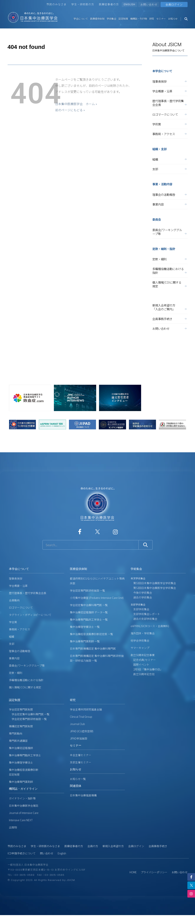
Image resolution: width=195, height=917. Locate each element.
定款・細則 (170, 259)
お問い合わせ (148, 4)
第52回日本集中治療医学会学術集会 (153, 588)
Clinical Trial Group (81, 717)
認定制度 (123, 18)
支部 (170, 169)
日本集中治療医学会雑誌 (23, 805)
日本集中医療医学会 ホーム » (76, 104)
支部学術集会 (140, 609)
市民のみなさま (56, 4)
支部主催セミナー (80, 762)
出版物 (13, 827)
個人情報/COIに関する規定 (170, 284)
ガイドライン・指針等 (22, 798)
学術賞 (170, 124)
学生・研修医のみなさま (45, 846)
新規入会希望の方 (113, 846)
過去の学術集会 (141, 597)
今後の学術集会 (141, 592)
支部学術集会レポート (145, 614)
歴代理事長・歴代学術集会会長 (170, 103)
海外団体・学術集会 (143, 633)
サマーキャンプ (140, 648)
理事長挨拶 (170, 81)
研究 (151, 18)
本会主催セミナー (80, 755)
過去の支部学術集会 (144, 619)
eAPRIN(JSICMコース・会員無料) (150, 626)
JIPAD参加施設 (78, 738)
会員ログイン (136, 846)
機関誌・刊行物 (138, 18)
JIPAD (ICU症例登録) (81, 731)
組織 (170, 159)
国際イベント (140, 664)
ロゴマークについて (170, 114)
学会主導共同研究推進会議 (86, 709)
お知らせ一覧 (78, 779)
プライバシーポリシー (154, 872)
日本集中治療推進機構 (83, 795)
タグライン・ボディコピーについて (30, 615)
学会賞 (13, 622)
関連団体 (75, 785)
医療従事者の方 (109, 4)
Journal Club (77, 724)
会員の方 (92, 846)
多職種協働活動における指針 (170, 271)
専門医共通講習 (18, 741)
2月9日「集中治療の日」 (147, 669)
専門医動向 (15, 733)
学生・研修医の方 (82, 4)
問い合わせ (46, 853)
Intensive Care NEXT (21, 820)
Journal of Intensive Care (23, 813)
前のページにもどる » (70, 110)
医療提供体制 (97, 18)
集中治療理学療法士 (21, 762)
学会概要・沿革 (170, 91)
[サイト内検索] (90, 545)
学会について (81, 18)
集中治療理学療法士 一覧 (85, 627)
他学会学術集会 (140, 640)
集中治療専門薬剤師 (21, 782)
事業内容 (170, 204)
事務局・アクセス (170, 134)
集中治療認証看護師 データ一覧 (89, 612)
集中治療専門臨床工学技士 (25, 755)
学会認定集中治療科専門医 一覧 (89, 605)
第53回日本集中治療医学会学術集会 (153, 583)
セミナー (161, 18)
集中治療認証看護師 (21, 748)
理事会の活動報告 (170, 194)
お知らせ (173, 18)
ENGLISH (129, 4)
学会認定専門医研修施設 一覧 (87, 590)
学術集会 (111, 18)
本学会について (19, 568)
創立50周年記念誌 (143, 674)
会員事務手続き (170, 319)
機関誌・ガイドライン (23, 788)
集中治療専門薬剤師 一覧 (85, 641)
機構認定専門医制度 (21, 726)
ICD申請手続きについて (22, 853)
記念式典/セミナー (143, 660)
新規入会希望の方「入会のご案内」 (170, 307)
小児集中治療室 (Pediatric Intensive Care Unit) (97, 598)
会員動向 (14, 600)
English (62, 853)
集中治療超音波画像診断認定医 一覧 (91, 634)
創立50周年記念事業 (143, 655)
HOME (133, 872)
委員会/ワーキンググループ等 (170, 232)
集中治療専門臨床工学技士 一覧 (89, 619)
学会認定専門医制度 (21, 709)
